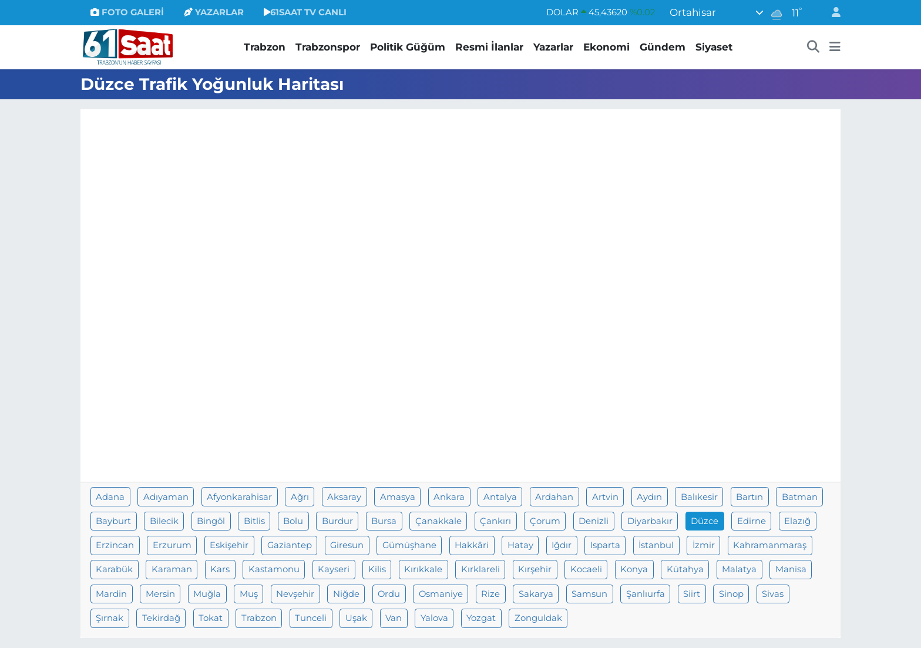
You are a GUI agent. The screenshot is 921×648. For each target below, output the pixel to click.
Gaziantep (289, 545)
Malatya (739, 569)
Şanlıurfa (645, 594)
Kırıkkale (423, 569)
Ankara (449, 497)
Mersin (160, 594)
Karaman (172, 569)
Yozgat (481, 618)
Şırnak (109, 618)
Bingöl (211, 521)
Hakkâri (472, 545)
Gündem (662, 47)
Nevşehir (295, 594)
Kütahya (685, 569)
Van (393, 618)
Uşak (356, 618)
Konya (634, 569)
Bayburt (113, 521)
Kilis (377, 569)
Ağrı (300, 497)
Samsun (589, 594)
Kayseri (333, 569)
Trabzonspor (327, 47)
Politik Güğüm (407, 47)
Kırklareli (480, 569)
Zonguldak (538, 618)
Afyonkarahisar (239, 497)
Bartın (749, 497)
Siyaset (713, 47)
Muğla (207, 594)
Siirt (691, 594)
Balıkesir (699, 497)
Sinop (731, 594)
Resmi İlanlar (489, 47)
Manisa (790, 569)
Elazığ (797, 521)
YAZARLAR (214, 12)
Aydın (649, 497)
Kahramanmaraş (769, 545)
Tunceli (311, 618)
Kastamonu (274, 569)
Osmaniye (441, 594)
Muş (249, 594)
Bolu (293, 521)
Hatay (520, 545)
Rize (490, 594)
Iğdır (562, 545)
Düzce (704, 521)
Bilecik (164, 521)
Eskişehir (229, 545)
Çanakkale (438, 521)
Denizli (594, 521)
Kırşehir (535, 569)
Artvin (605, 497)
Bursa (383, 521)
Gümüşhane (409, 545)
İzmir (704, 545)
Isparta (605, 545)
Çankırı (495, 521)
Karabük (114, 569)
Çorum (545, 521)
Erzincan (115, 545)
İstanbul (656, 545)
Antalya (500, 497)
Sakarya (536, 594)
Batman (800, 497)
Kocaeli (586, 569)
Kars (220, 569)
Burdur (337, 521)
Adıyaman (166, 497)
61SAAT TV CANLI (305, 12)
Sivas (773, 594)
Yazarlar (553, 47)
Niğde (346, 594)
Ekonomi (606, 47)
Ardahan (554, 497)
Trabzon (264, 47)
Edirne (751, 521)
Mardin (111, 594)
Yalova (434, 618)
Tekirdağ (161, 618)
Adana (110, 497)
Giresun (347, 545)
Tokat (211, 618)
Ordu (389, 594)
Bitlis (254, 521)
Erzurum (172, 545)
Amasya (397, 497)
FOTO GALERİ (127, 12)
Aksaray (344, 497)
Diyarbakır (650, 521)
